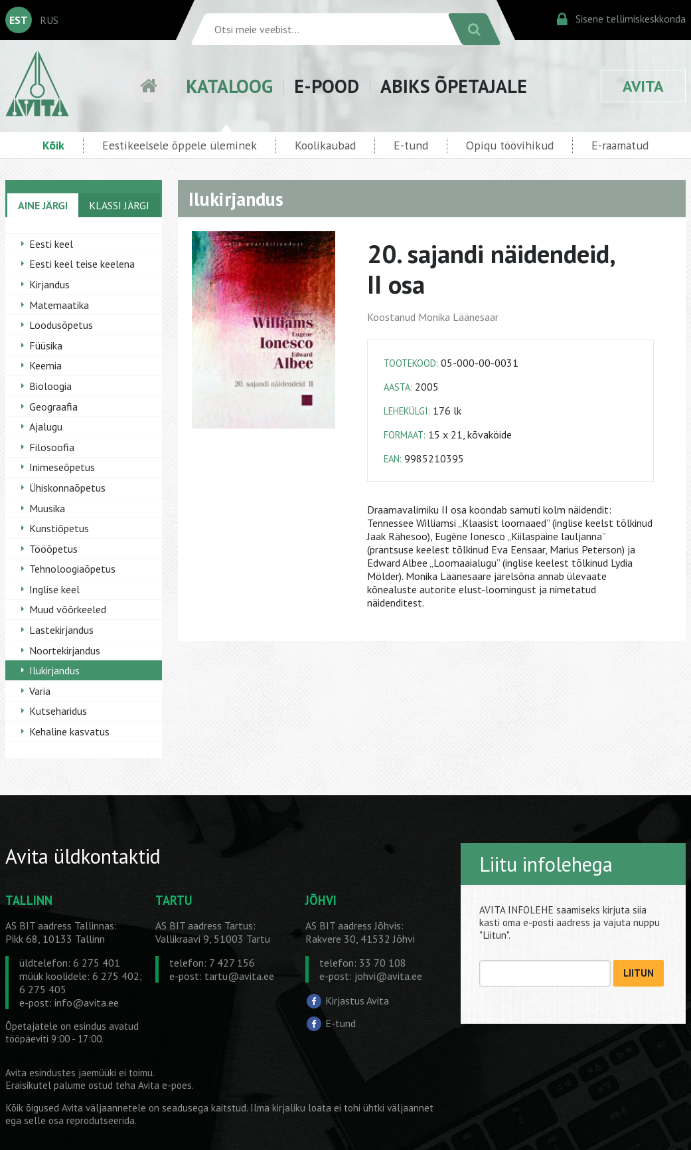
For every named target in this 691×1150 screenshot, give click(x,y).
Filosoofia (51, 447)
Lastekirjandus (61, 629)
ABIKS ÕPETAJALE (453, 86)
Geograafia (53, 406)
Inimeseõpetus (62, 467)
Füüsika (45, 345)
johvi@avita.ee (388, 976)
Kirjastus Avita (357, 1000)
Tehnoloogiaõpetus (72, 568)
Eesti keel (51, 243)
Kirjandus (49, 284)
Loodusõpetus (61, 325)
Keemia (45, 365)
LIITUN (638, 973)
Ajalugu (45, 426)
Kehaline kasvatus (69, 731)
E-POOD (326, 86)
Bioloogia (50, 386)
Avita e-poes (165, 1085)
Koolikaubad (325, 145)
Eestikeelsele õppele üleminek (179, 145)
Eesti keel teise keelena (82, 263)
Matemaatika (59, 305)
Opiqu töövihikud (510, 145)
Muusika (47, 508)
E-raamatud (620, 145)
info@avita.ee (86, 1002)
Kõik (53, 145)
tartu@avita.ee (239, 976)
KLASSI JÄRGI (119, 205)
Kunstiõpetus (59, 528)
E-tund (411, 145)
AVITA (643, 86)
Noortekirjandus (64, 650)
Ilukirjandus (54, 670)
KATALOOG (229, 86)
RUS (49, 20)
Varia (39, 691)
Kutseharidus (58, 711)
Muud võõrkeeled (67, 609)
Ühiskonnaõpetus (67, 487)
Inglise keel (54, 589)
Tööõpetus (53, 548)
